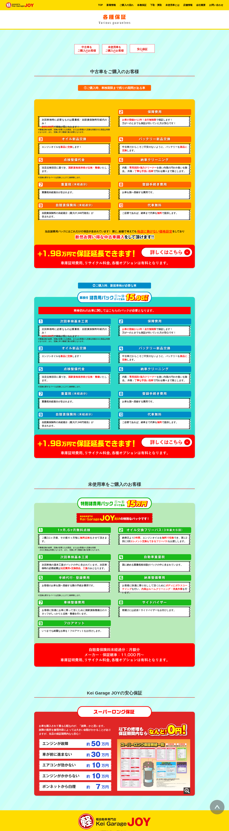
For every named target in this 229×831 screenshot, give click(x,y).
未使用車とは (172, 5)
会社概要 (200, 5)
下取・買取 (156, 5)
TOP (100, 5)
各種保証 (141, 5)
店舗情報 (187, 5)
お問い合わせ (216, 5)
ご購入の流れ (126, 5)
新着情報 (111, 5)
